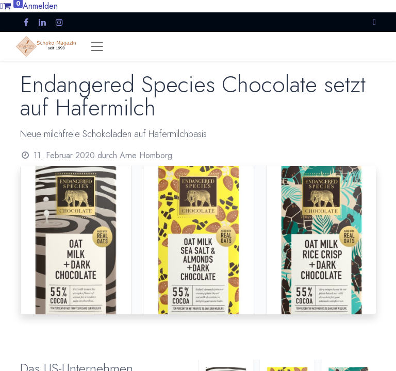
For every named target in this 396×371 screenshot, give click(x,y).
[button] (374, 22)
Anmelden (40, 6)
